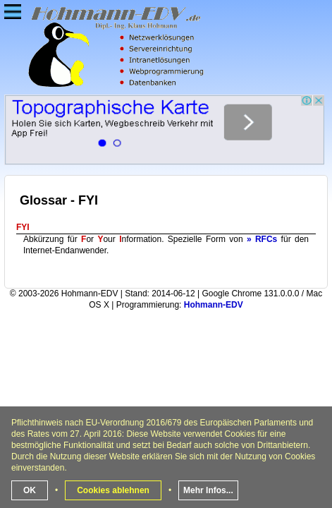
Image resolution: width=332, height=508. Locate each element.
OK (29, 490)
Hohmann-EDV (213, 305)
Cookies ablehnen (113, 490)
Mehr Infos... (208, 490)
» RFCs (262, 239)
